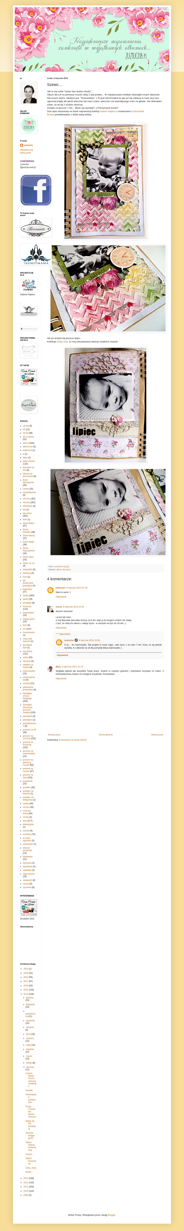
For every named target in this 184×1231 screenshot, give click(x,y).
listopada (30, 1004)
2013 (26, 1178)
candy (26, 489)
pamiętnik (27, 716)
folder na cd (28, 563)
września (30, 1020)
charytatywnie (29, 492)
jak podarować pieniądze (28, 583)
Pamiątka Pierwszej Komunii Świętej (27, 708)
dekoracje (27, 506)
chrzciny (27, 498)
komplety (27, 603)
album (59, 569)
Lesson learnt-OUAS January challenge (31, 1080)
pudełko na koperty (28, 792)
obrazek (27, 661)
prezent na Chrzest (28, 737)
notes (25, 657)
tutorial (26, 830)
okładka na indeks (28, 666)
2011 (26, 1186)
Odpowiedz (61, 597)
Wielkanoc (28, 856)
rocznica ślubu (27, 812)
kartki (25, 599)
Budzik (50, 114)
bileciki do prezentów (28, 474)
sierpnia (30, 1027)
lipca (28, 1034)
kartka (26, 595)
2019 (26, 973)
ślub (25, 821)
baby (25, 457)
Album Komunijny (31, 1161)
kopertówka (28, 612)
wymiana (27, 863)
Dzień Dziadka (27, 530)
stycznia (30, 1067)
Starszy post (157, 734)
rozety (26, 817)
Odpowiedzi (64, 634)
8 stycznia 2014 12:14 (72, 666)
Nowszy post (54, 734)
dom (25, 519)
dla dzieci (67, 569)
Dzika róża (63, 341)
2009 (26, 1195)
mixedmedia (28, 632)
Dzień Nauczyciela (28, 549)
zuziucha (68, 640)
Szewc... (30, 1154)
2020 (26, 969)
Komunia (27, 606)
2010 (26, 1191)
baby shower (29, 461)
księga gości (29, 619)
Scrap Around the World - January (31, 1111)
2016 (26, 985)
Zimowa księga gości (30, 1135)
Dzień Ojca (28, 557)
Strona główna (106, 734)
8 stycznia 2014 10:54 (73, 607)
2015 (26, 989)
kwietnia (30, 1049)
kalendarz (27, 589)
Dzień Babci (28, 523)
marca (29, 1056)
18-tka (26, 426)
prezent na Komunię (28, 743)
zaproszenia (28, 874)
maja (28, 1045)
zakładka (27, 870)
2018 (26, 977)
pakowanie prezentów (28, 688)
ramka (26, 803)
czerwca (30, 1038)
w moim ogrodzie (27, 839)
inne (25, 577)
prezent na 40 (29, 729)
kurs (25, 625)
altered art (28, 446)
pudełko (26, 787)
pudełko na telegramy (28, 798)
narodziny (27, 651)
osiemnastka (29, 671)
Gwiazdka (27, 569)
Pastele (29, 1090)
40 (24, 429)
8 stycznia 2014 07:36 (77, 588)
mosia (59, 607)
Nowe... (29, 1172)
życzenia (27, 887)
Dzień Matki (28, 542)
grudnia (29, 997)
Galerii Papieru (108, 111)
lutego (29, 1062)
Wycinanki (138, 111)
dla (24, 509)
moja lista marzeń (27, 639)
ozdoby (26, 683)
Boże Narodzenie (28, 481)
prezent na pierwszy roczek (28, 762)
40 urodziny (28, 437)
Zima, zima (31, 1168)
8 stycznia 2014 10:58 (89, 640)
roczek (26, 807)
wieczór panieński (27, 849)
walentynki (28, 844)
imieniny (27, 573)
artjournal (27, 450)
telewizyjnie (28, 824)
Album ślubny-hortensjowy (31, 1146)
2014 (26, 994)
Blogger (111, 1215)
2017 (26, 981)
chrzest (26, 502)
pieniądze (27, 720)
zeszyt (26, 883)
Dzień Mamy (29, 535)
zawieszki (27, 880)
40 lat (25, 433)
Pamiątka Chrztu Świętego (27, 696)
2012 (26, 1182)
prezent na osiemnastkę (29, 752)
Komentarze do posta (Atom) (72, 740)
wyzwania (27, 866)
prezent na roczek (28, 769)
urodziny (27, 834)
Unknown (60, 588)
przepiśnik (28, 781)
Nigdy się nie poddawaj (31, 1125)
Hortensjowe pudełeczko (31, 1098)
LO (24, 629)
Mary (58, 666)
